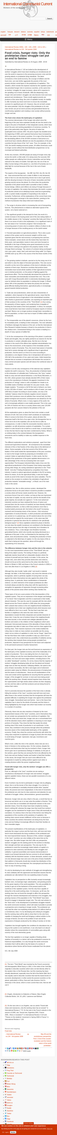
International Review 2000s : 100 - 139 (18, 47)
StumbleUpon (11, 1092)
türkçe (43, 32)
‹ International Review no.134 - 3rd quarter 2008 (14, 1035)
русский (3, 35)
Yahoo (9, 1100)
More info (49, 1128)
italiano (23, 32)
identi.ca (10, 1103)
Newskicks (10, 1068)
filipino (36, 35)
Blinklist (9, 1078)
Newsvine (10, 1089)
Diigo (8, 1119)
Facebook (10, 1121)
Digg (8, 1065)
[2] (18, 523)
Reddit (9, 1108)
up (28, 1034)
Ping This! (10, 1070)
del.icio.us (10, 1062)
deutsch (17, 32)
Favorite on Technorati (14, 1073)
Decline (13, 1132)
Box (8, 1116)
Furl (8, 1081)
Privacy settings (28, 1123)
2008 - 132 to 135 (39, 47)
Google (9, 1124)
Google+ (10, 1105)
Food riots (8, 1031)
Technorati (10, 1076)
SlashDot (10, 1111)
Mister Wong (11, 1084)
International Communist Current (27, 4)
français (10, 32)
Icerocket (10, 1097)
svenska (30, 32)
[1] (41, 302)
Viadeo (9, 1094)
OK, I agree (5, 1132)
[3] (36, 566)
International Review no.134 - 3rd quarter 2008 (21, 49)
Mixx (8, 1086)
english (3, 32)
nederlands (50, 32)
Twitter (9, 1113)
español (36, 32)
